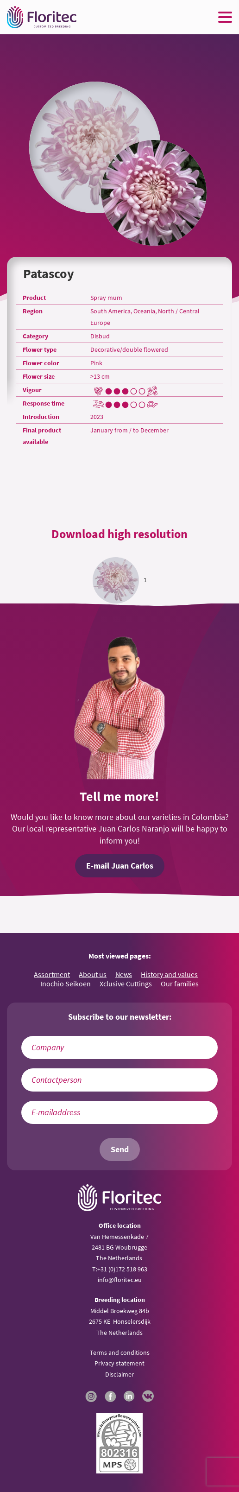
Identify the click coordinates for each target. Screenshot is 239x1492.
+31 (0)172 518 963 (122, 1269)
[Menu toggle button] (225, 17)
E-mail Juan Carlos (119, 865)
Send (120, 1149)
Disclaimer (119, 1374)
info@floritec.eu (120, 1280)
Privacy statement (119, 1363)
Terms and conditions (120, 1352)
